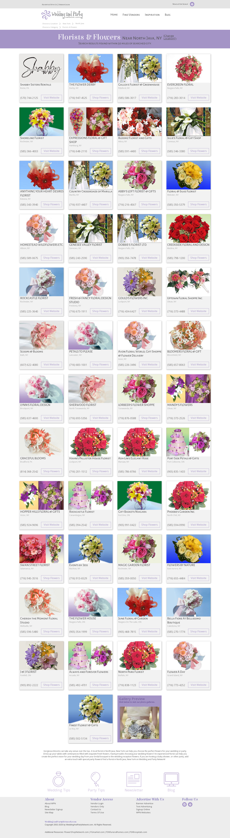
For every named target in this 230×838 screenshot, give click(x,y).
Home (114, 14)
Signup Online (143, 809)
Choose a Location (50, 23)
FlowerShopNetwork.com (76, 832)
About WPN (50, 803)
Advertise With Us (49, 5)
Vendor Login (64, 5)
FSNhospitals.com (138, 832)
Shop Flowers (100, 97)
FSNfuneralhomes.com (117, 832)
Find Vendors (131, 14)
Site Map (49, 812)
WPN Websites (143, 812)
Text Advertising (144, 806)
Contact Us (96, 809)
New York (67, 23)
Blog (167, 14)
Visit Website (51, 97)
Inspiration (152, 14)
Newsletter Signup (180, 4)
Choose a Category (50, 27)
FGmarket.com (97, 832)
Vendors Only (97, 806)
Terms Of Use (97, 812)
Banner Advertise (144, 803)
